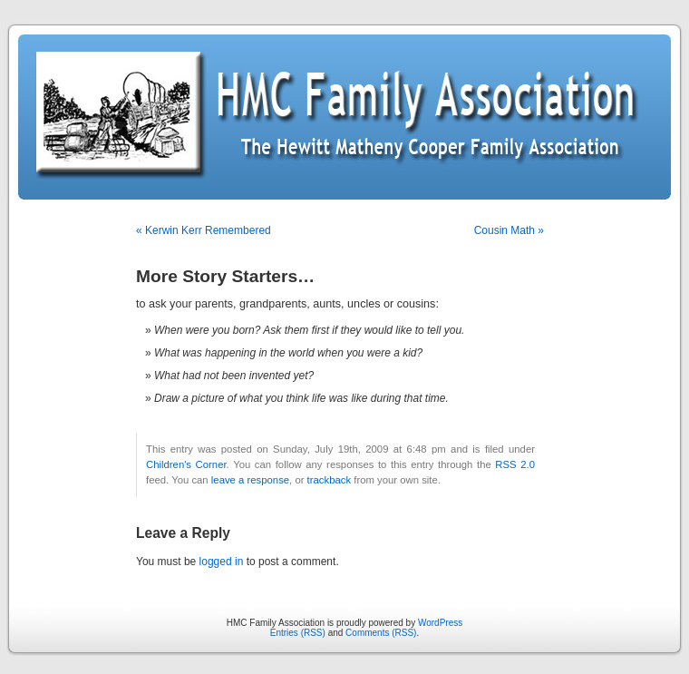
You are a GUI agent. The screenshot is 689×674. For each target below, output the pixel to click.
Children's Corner (186, 464)
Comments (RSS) (380, 633)
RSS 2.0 (515, 464)
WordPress (440, 623)
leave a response (250, 479)
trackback (329, 479)
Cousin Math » (509, 230)
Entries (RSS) (297, 633)
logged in (221, 561)
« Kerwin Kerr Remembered (203, 230)
